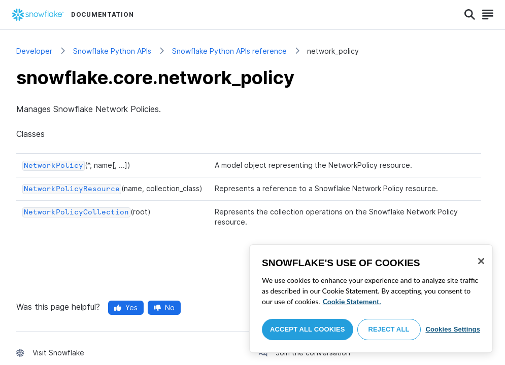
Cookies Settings (452, 329)
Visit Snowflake (58, 352)
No (164, 307)
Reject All (389, 329)
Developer (34, 51)
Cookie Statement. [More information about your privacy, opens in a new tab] (352, 301)
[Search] (470, 15)
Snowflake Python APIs (112, 51)
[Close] (481, 261)
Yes (126, 307)
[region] (371, 298)
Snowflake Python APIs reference (229, 51)
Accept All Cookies (307, 329)
